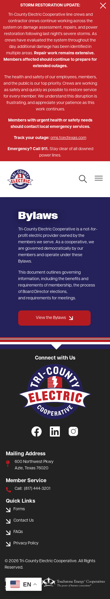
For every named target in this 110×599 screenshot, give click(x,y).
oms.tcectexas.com (68, 138)
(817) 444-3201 (37, 489)
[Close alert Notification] (103, 5)
